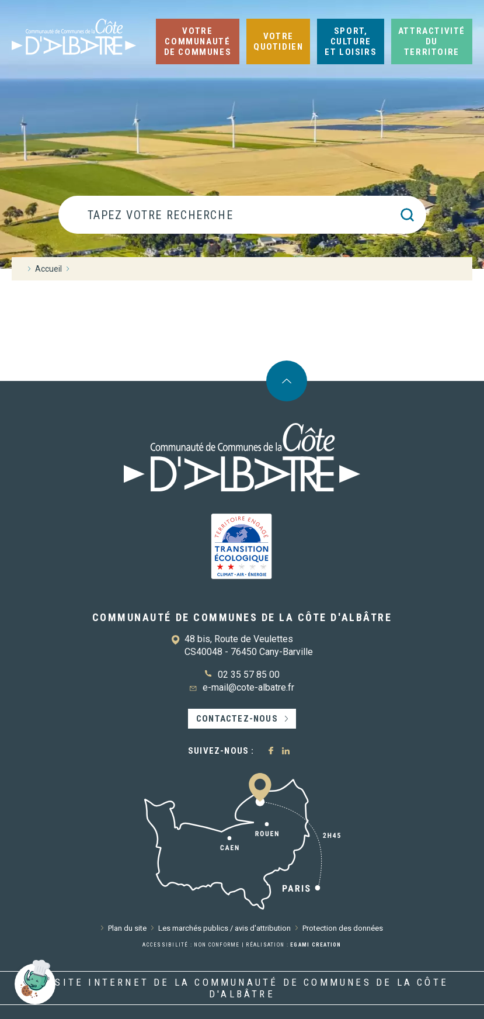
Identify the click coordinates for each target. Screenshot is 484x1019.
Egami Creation (316, 945)
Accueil (48, 268)
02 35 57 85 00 (249, 674)
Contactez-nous (237, 718)
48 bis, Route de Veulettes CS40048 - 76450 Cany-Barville (248, 645)
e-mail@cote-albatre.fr (248, 687)
